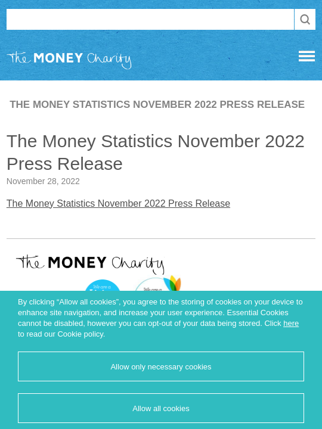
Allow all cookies (160, 408)
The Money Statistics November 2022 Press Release (118, 203)
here (291, 323)
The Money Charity (69, 62)
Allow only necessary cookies (160, 366)
